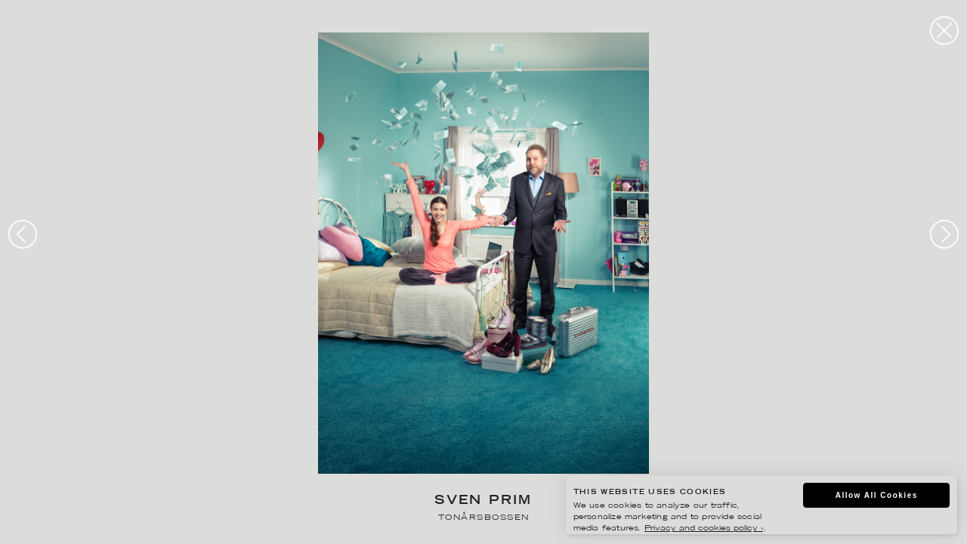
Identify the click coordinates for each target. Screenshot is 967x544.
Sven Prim (483, 501)
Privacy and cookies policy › (703, 528)
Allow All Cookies (877, 495)
